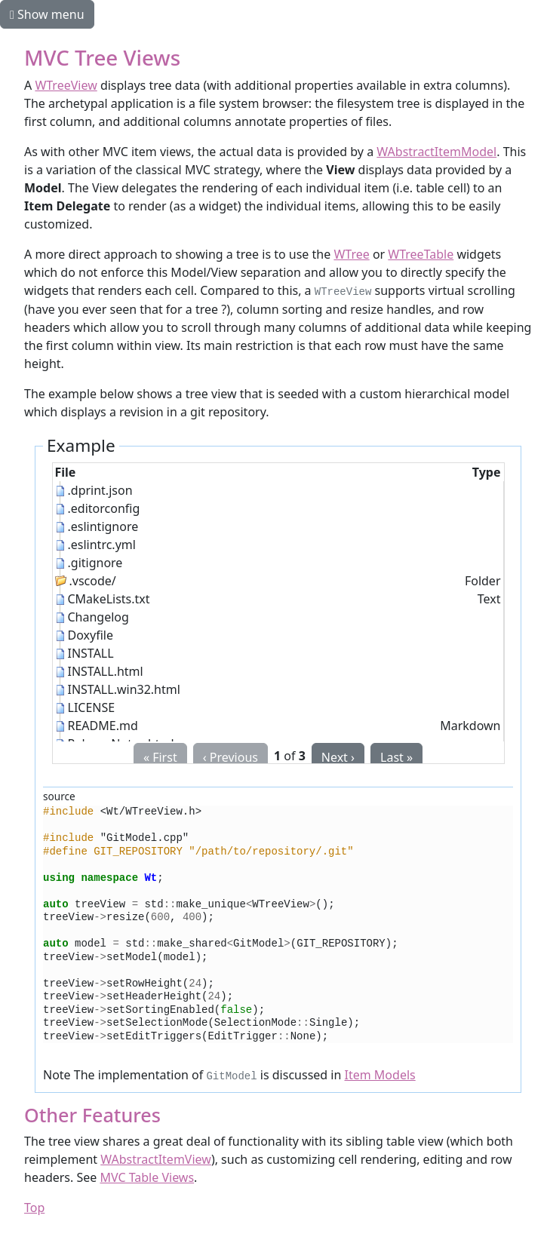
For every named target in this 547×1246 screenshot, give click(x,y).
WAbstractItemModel (436, 151)
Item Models (380, 1074)
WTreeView (66, 85)
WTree (351, 254)
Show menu (47, 14)
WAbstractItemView (155, 1159)
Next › (338, 757)
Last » (396, 757)
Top (34, 1207)
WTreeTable (420, 254)
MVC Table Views (147, 1177)
